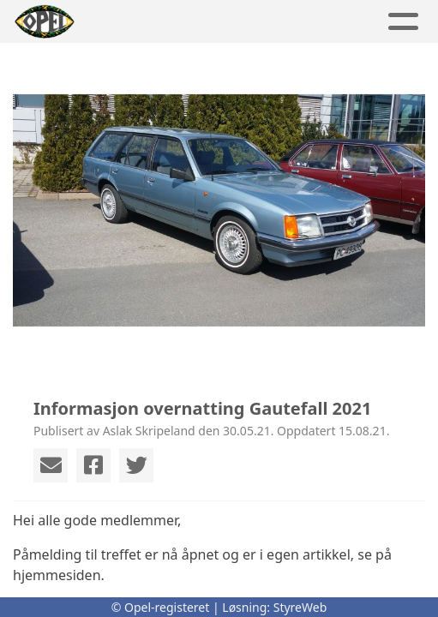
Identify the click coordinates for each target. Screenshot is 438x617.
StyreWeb (300, 607)
